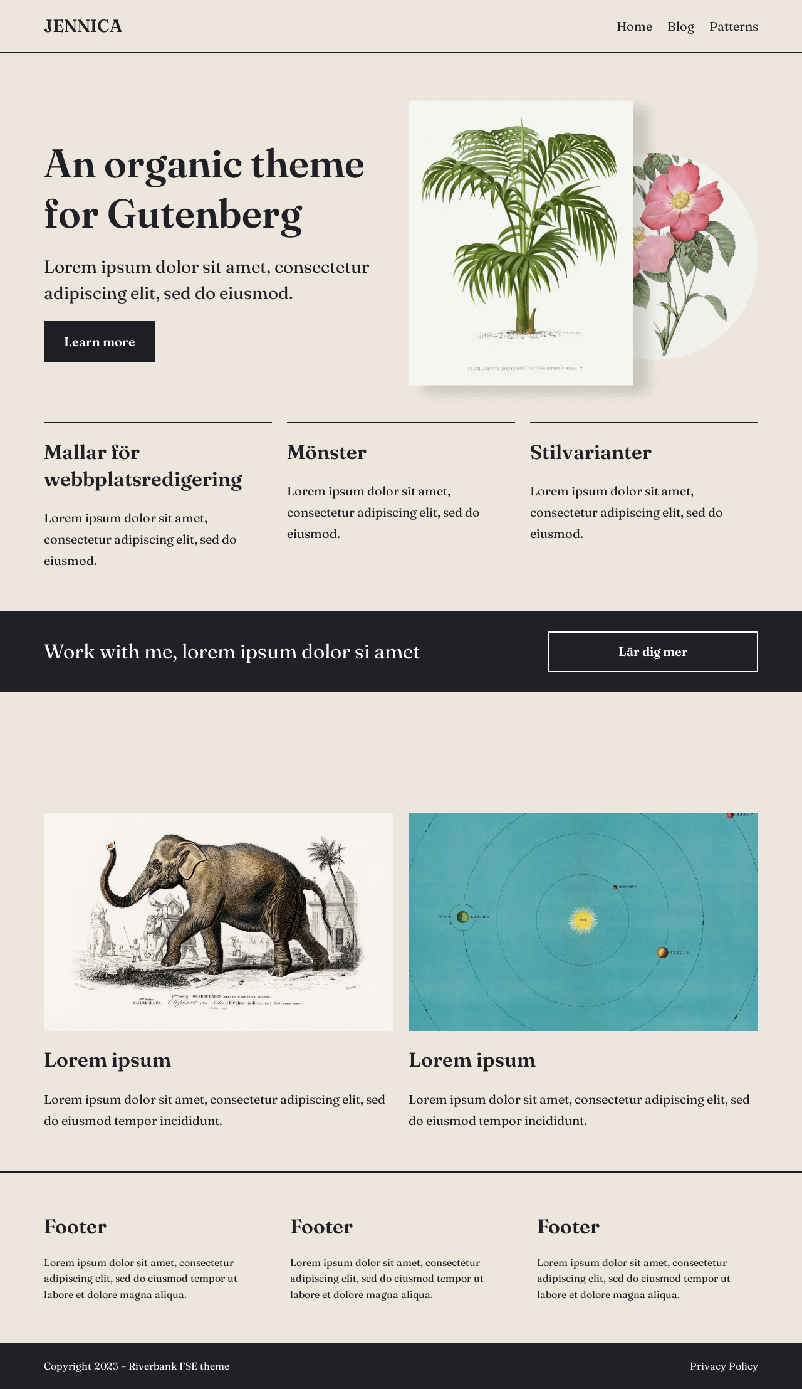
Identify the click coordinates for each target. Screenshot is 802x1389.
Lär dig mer (653, 651)
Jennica (83, 25)
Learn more (99, 341)
